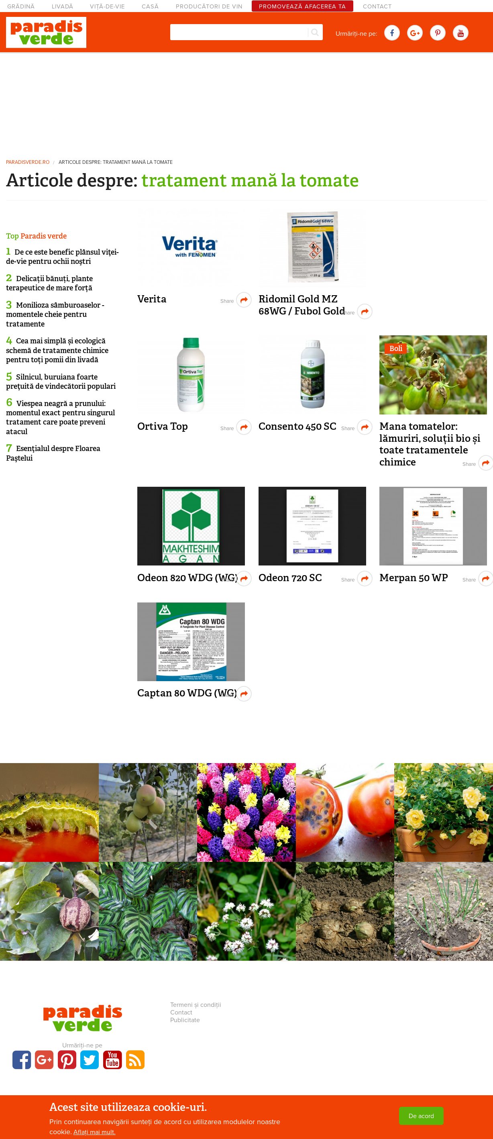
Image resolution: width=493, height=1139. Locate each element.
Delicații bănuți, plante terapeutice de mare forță (49, 283)
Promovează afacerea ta (302, 6)
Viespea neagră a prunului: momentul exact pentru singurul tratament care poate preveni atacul (60, 418)
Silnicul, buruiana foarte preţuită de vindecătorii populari (61, 381)
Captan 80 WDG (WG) (187, 693)
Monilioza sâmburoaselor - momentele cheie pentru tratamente (55, 314)
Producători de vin (209, 6)
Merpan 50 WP (413, 577)
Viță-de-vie (107, 6)
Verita (152, 299)
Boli (395, 348)
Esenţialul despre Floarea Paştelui (53, 453)
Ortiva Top (162, 426)
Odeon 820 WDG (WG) (187, 577)
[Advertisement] (246, 102)
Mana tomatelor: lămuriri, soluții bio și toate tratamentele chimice (430, 444)
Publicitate (185, 1020)
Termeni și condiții (195, 1005)
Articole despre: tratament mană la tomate (116, 162)
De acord (421, 1116)
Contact (377, 6)
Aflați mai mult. (94, 1132)
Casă (150, 6)
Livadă (62, 6)
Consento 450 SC (297, 426)
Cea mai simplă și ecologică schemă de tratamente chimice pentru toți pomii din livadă (57, 350)
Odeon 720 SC (290, 577)
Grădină (21, 6)
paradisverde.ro (27, 162)
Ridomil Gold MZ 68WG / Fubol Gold (302, 305)
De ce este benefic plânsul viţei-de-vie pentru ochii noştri (62, 256)
